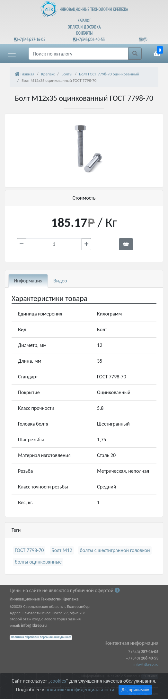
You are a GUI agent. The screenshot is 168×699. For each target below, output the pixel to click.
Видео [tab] (60, 281)
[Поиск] (78, 53)
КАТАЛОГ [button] (84, 20)
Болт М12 (61, 550)
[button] (12, 53)
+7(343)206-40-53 (91, 39)
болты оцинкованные (38, 562)
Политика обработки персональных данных (41, 637)
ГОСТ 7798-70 (29, 550)
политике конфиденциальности (79, 689)
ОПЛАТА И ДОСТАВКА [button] (84, 27)
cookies (58, 681)
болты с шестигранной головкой (115, 550)
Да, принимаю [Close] (135, 690)
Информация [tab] (28, 281)
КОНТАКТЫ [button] (84, 33)
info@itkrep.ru (146, 664)
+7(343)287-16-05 (31, 39)
